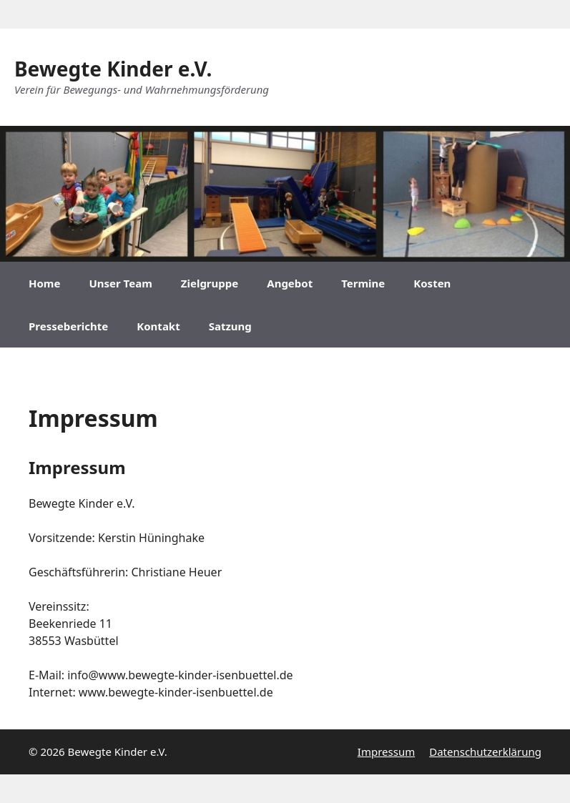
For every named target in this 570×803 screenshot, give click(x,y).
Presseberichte (68, 326)
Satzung (230, 326)
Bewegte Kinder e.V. (113, 68)
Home (44, 283)
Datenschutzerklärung (485, 751)
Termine (363, 283)
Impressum (386, 751)
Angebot (290, 283)
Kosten (432, 283)
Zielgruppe (209, 283)
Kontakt (158, 326)
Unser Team (120, 283)
